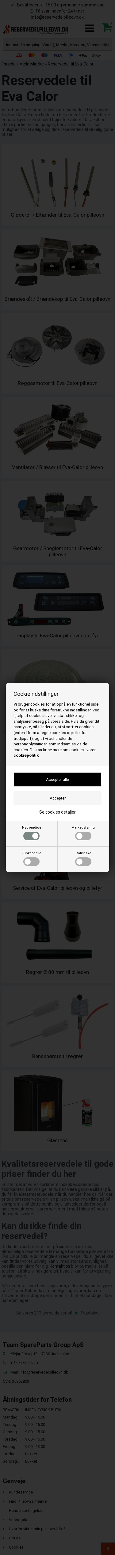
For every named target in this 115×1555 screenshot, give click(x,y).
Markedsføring (83, 833)
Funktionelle (31, 858)
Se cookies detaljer (57, 812)
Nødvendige (31, 833)
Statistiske (83, 858)
